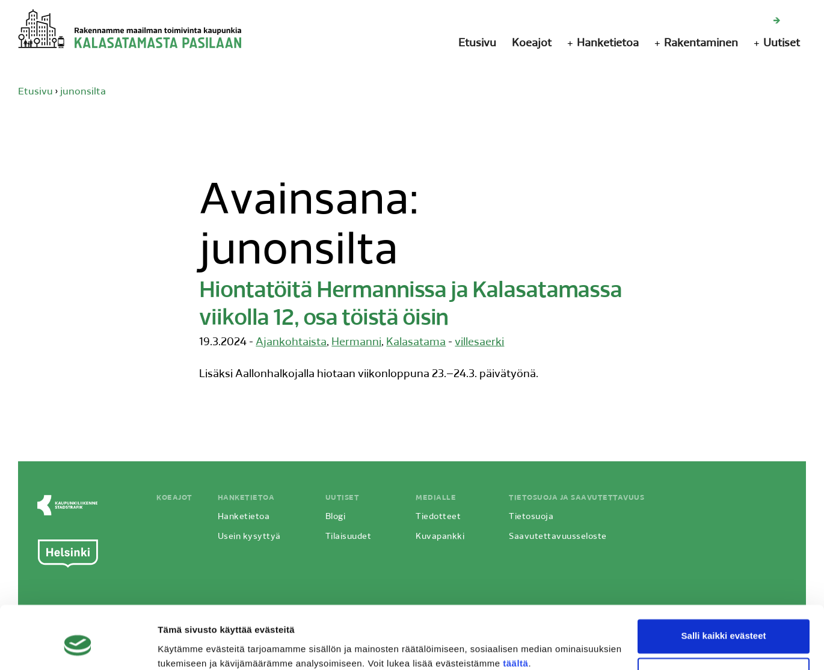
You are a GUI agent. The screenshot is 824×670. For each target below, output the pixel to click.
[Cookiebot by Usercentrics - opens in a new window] (78, 647)
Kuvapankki (438, 536)
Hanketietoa (608, 43)
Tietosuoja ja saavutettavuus (575, 497)
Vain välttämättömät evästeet (724, 624)
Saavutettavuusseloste (557, 536)
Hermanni (356, 342)
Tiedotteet (437, 516)
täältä (515, 613)
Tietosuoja (530, 516)
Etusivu (477, 43)
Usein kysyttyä (248, 536)
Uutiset (781, 43)
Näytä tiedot (184, 646)
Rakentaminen (701, 43)
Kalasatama (416, 342)
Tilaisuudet (347, 536)
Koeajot (532, 43)
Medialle (434, 497)
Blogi (334, 516)
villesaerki (479, 342)
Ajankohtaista (291, 342)
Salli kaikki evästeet (723, 586)
